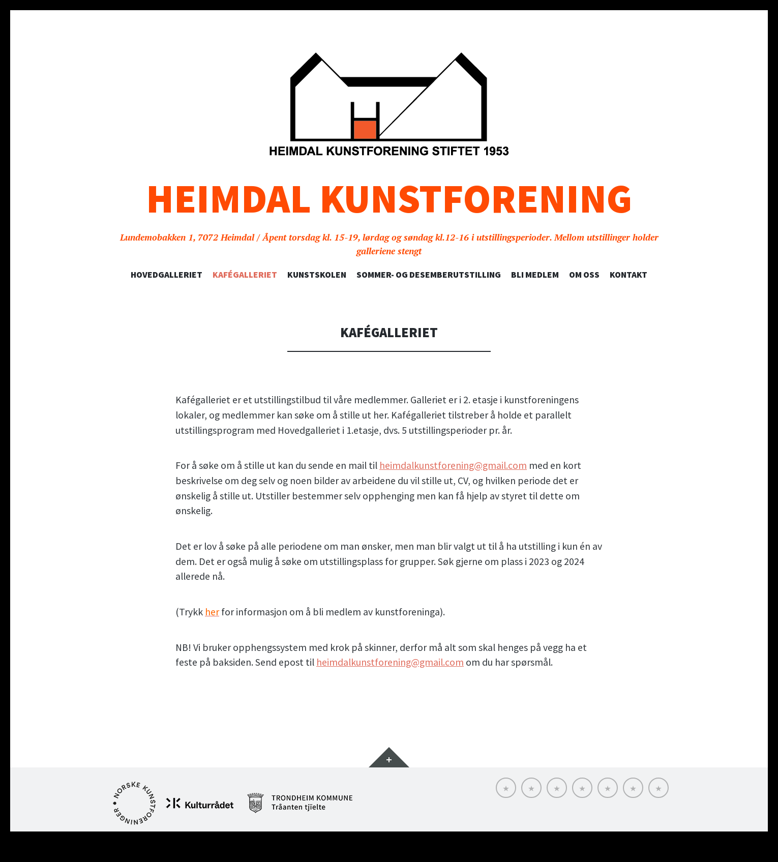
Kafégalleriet (245, 274)
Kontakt (628, 274)
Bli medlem (535, 274)
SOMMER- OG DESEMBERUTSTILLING (428, 274)
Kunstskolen (316, 274)
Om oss (584, 274)
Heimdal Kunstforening (389, 198)
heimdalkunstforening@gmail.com (453, 465)
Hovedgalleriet (166, 274)
